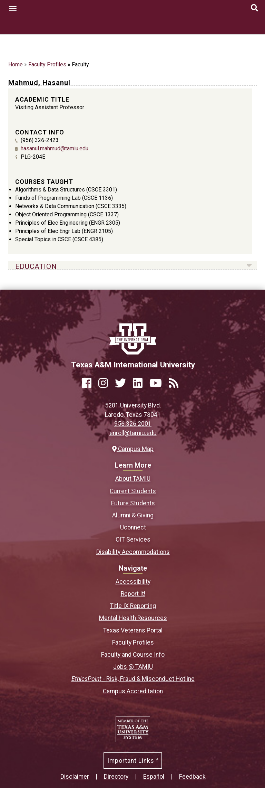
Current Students (133, 491)
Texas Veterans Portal (133, 630)
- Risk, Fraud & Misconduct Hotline (133, 678)
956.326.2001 (132, 423)
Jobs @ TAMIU (133, 666)
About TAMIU (132, 478)
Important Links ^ (133, 760)
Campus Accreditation (133, 691)
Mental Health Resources (133, 618)
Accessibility (133, 581)
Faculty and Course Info (133, 654)
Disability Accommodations (133, 551)
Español (153, 776)
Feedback (192, 776)
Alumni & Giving (133, 515)
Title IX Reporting (133, 605)
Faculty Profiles (47, 64)
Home (15, 64)
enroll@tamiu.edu (133, 433)
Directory (116, 776)
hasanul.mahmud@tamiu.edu (54, 148)
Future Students (133, 503)
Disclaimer (74, 776)
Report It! (133, 593)
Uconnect (133, 527)
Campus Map (133, 448)
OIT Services (133, 539)
